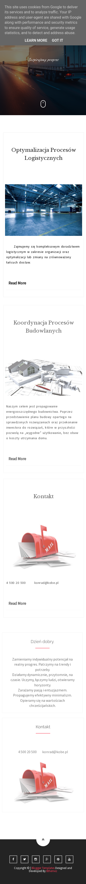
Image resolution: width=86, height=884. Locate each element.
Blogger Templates (43, 868)
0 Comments (44, 174)
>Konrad (66, 169)
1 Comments (44, 351)
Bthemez (51, 871)
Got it (57, 40)
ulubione (58, 827)
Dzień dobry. (42, 645)
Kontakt (43, 501)
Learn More (36, 40)
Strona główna (33, 827)
